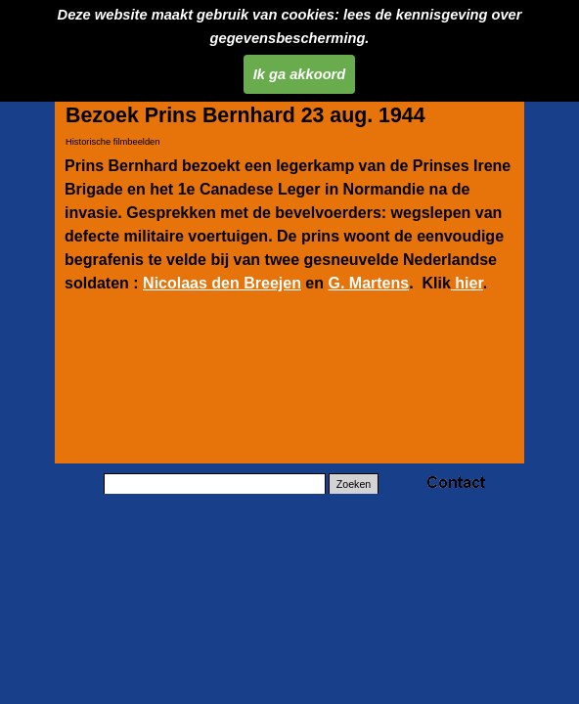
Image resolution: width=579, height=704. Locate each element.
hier (467, 283)
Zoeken (354, 484)
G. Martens (368, 283)
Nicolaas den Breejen (222, 283)
